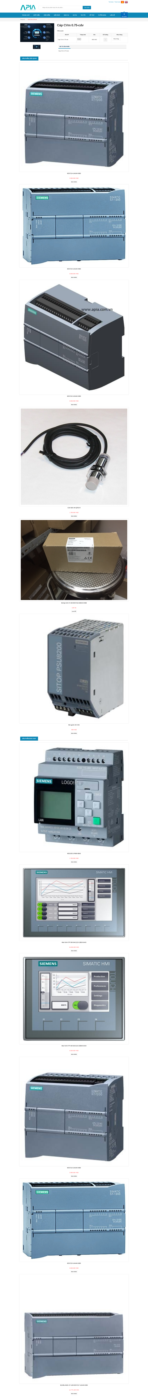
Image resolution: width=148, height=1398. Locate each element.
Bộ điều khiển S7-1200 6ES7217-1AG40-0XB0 (74, 1385)
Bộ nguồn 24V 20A (74, 725)
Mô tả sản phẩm (64, 46)
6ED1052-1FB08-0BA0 (74, 853)
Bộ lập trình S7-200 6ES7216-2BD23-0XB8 (74, 603)
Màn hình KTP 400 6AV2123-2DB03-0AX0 (74, 1046)
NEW (79, 39)
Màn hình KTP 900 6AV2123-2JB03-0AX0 (74, 942)
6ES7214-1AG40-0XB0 (74, 173)
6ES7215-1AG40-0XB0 (74, 269)
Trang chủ (22, 19)
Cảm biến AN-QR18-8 (74, 507)
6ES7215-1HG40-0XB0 (74, 396)
